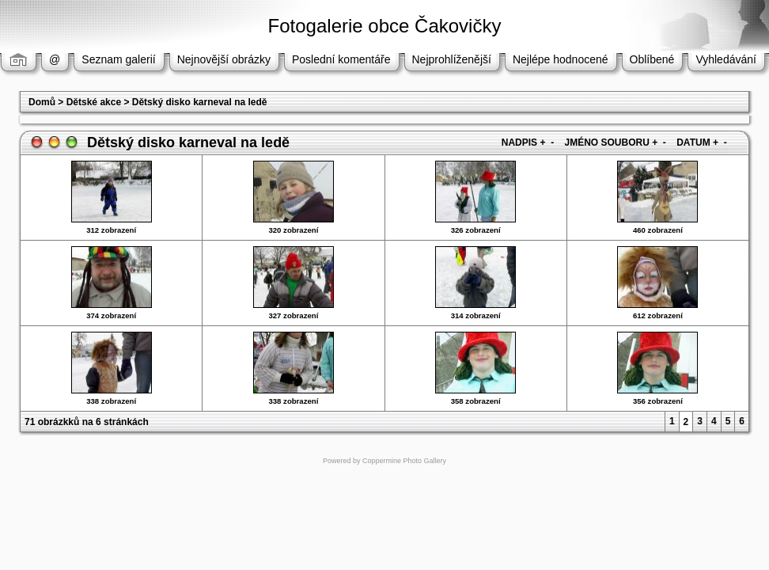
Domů (41, 102)
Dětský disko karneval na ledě (199, 102)
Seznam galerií (118, 59)
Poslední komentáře (341, 59)
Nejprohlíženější (451, 59)
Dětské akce (93, 102)
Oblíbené (652, 59)
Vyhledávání (725, 59)
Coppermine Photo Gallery (404, 461)
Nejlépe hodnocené (560, 59)
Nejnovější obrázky (224, 59)
